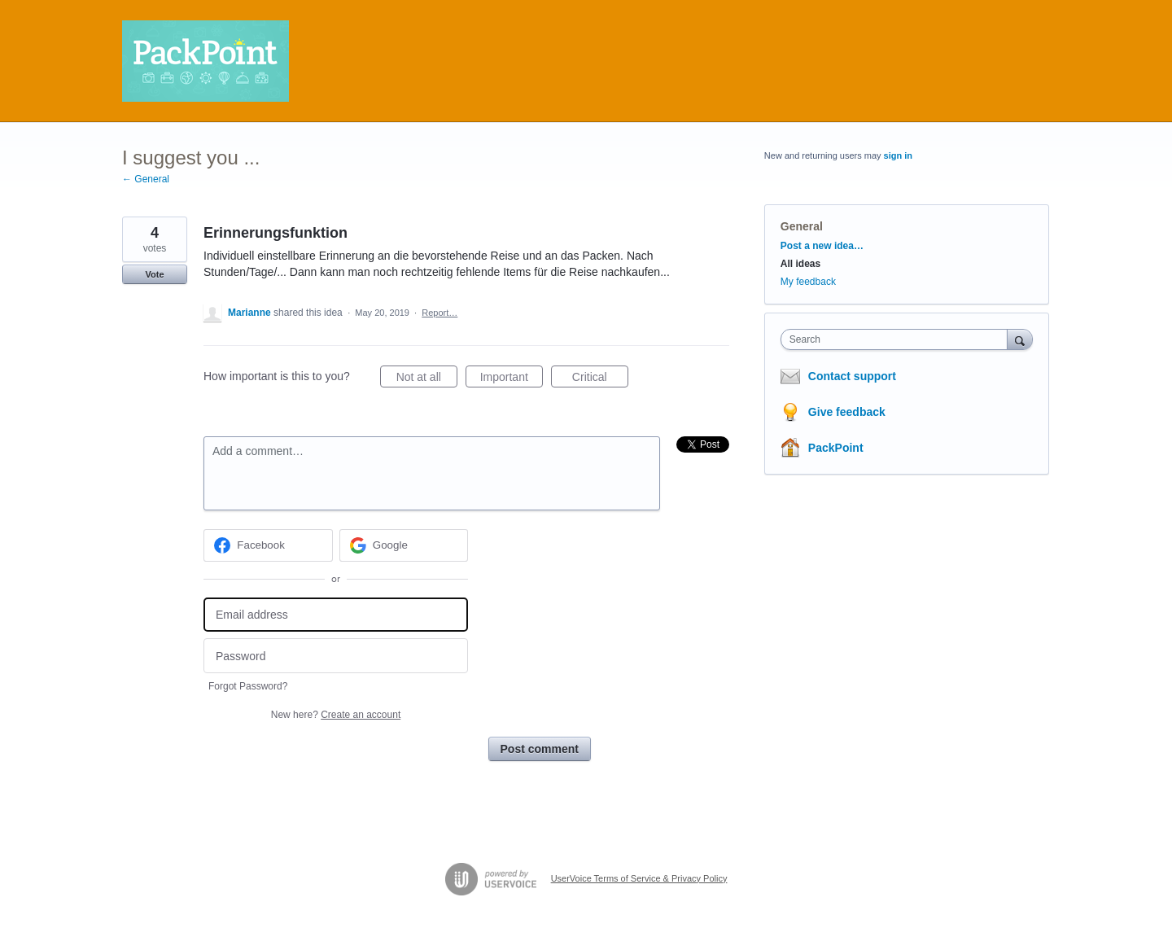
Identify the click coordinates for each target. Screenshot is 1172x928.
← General (145, 179)
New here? (335, 714)
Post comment (540, 748)
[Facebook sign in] (268, 545)
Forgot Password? (247, 686)
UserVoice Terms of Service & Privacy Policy (639, 878)
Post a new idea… (822, 246)
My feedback (808, 281)
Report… (439, 312)
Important (511, 379)
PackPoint (836, 447)
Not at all (426, 379)
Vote (154, 274)
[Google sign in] (404, 545)
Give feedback (847, 411)
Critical (600, 379)
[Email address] (335, 615)
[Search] (1020, 339)
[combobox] (898, 339)
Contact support (852, 376)
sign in (898, 155)
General (802, 226)
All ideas (800, 263)
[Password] (335, 655)
